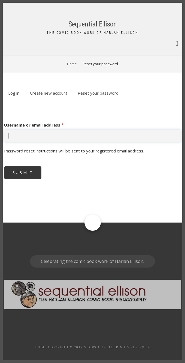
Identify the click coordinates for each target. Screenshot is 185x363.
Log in (13, 93)
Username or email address (32, 125)
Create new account (48, 93)
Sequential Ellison (92, 24)
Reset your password (100, 93)
